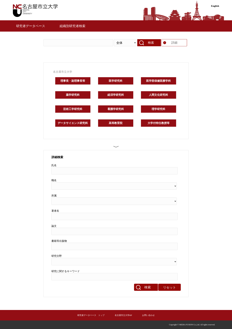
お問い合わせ (148, 315)
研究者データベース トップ (91, 315)
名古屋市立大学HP (123, 315)
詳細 (174, 42)
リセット (169, 287)
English (215, 6)
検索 (151, 42)
